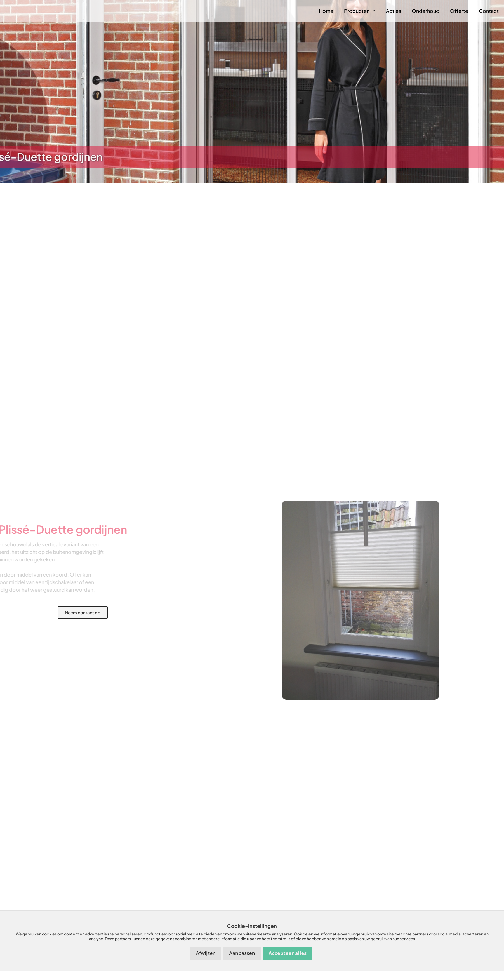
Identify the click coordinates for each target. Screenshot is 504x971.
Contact (489, 11)
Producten (359, 11)
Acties (393, 11)
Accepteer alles (288, 953)
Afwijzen (206, 953)
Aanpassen (242, 953)
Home (326, 11)
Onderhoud (425, 11)
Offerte (459, 11)
